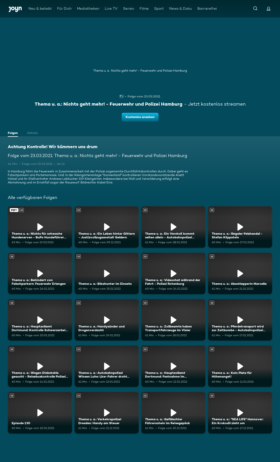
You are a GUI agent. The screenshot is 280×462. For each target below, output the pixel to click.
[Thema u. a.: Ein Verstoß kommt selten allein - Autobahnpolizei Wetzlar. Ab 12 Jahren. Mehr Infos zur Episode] (173, 227)
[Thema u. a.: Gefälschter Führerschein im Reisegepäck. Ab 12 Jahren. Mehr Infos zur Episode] (173, 412)
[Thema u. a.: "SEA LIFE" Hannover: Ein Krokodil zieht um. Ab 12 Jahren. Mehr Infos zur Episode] (240, 412)
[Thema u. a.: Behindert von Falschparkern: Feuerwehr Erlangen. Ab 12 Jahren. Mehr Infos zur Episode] (40, 273)
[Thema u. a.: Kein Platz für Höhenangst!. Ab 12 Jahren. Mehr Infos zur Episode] (240, 366)
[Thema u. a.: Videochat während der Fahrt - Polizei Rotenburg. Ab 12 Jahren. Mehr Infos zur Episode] (173, 273)
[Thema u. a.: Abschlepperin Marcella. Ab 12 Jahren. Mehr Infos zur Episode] (240, 273)
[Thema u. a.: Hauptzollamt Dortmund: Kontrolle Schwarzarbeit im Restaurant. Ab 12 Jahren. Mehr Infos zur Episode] (40, 320)
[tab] (14, 133)
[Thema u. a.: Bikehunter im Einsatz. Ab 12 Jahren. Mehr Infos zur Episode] (106, 273)
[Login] (268, 8)
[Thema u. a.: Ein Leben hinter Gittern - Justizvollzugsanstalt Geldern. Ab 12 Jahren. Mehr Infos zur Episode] (106, 227)
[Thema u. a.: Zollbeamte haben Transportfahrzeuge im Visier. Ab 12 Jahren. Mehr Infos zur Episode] (173, 320)
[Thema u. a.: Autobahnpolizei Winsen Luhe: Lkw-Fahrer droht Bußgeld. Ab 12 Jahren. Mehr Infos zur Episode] (106, 366)
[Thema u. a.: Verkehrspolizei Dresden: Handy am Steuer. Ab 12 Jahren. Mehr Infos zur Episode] (106, 412)
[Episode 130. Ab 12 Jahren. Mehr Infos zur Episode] (40, 412)
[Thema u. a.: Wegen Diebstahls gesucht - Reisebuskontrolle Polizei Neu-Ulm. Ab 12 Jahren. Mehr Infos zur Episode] (40, 366)
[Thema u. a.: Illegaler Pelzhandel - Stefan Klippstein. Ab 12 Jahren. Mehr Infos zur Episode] (240, 227)
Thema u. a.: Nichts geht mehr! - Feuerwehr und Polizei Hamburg (140, 70)
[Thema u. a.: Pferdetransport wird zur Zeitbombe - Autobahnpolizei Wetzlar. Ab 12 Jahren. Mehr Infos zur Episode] (240, 320)
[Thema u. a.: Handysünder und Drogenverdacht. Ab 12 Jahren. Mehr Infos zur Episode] (106, 320)
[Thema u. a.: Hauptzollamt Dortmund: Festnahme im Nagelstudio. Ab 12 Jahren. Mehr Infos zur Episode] (173, 366)
